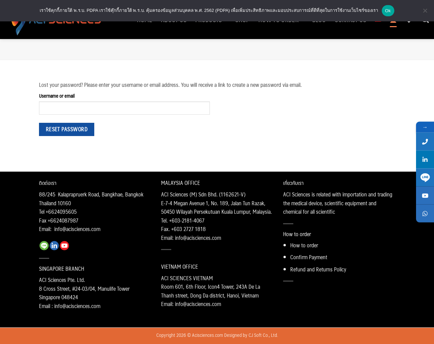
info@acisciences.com (77, 228)
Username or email (57, 96)
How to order (304, 245)
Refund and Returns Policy (318, 269)
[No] (425, 12)
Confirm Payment (308, 257)
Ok (388, 10)
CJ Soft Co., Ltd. (263, 335)
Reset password (67, 129)
